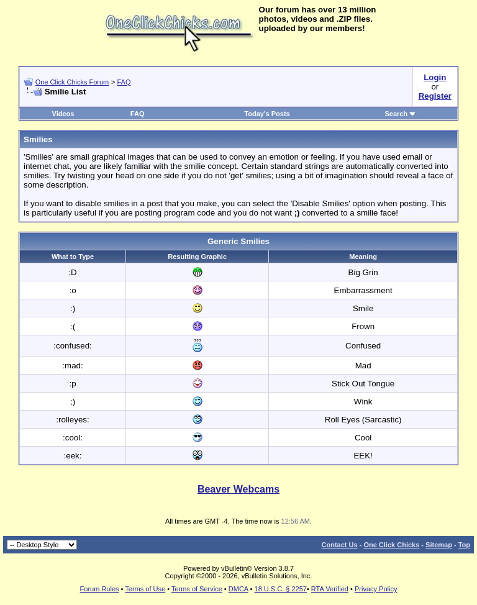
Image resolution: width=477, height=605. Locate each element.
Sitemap (438, 544)
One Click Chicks (391, 544)
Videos (63, 113)
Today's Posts (266, 113)
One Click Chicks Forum (72, 82)
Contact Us (340, 544)
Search (401, 113)
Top (464, 544)
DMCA (238, 589)
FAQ (123, 82)
